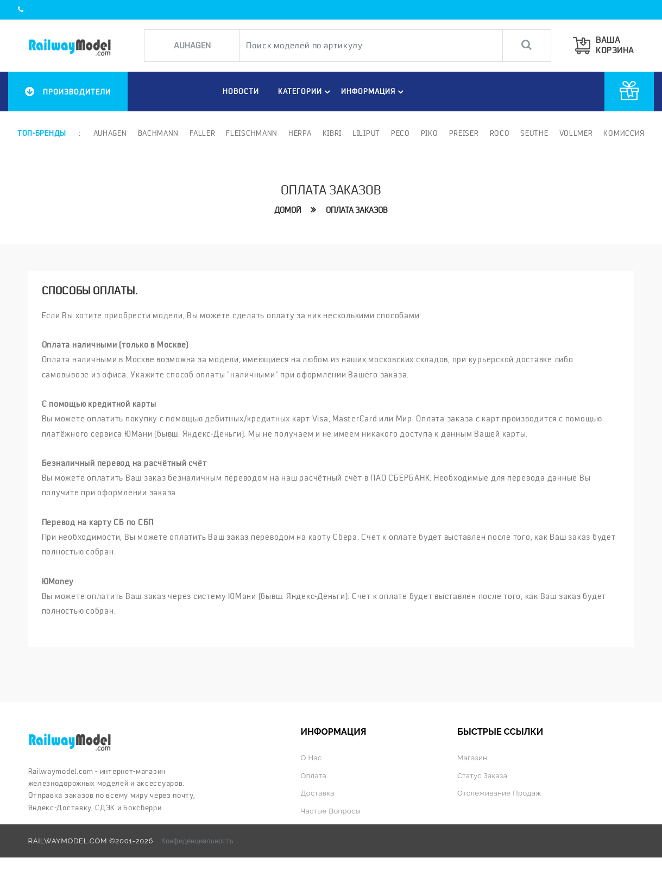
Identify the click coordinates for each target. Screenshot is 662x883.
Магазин (472, 758)
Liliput (366, 133)
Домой (287, 210)
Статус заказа (482, 776)
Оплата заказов (357, 210)
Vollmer (576, 133)
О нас (311, 758)
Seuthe (534, 133)
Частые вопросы (331, 811)
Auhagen (110, 133)
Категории (305, 92)
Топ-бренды (41, 133)
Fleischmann (252, 133)
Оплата (313, 776)
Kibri (332, 133)
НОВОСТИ (241, 91)
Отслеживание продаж (499, 793)
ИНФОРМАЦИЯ (374, 92)
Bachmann (158, 133)
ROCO (500, 133)
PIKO (429, 133)
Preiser (464, 133)
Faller (202, 133)
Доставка (318, 793)
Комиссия (624, 133)
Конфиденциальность (197, 840)
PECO (400, 133)
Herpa (300, 133)
